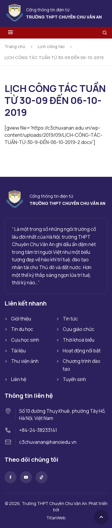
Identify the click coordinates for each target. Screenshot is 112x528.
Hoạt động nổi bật (82, 350)
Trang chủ (14, 46)
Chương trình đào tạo (81, 365)
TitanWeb (56, 518)
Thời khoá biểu (78, 340)
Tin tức (70, 318)
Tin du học (22, 329)
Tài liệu (18, 350)
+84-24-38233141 (38, 430)
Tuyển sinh (74, 379)
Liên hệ (18, 379)
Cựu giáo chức (78, 329)
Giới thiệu (21, 318)
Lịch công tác (51, 46)
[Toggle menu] (10, 33)
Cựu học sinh (25, 340)
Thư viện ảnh (25, 361)
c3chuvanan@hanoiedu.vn (47, 442)
